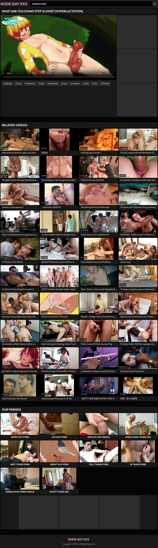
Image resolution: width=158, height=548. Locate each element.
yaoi (42, 83)
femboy (106, 83)
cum (65, 83)
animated (54, 83)
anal (19, 83)
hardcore (31, 83)
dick (87, 83)
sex (95, 83)
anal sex (76, 83)
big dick (9, 83)
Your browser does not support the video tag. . (58, 47)
